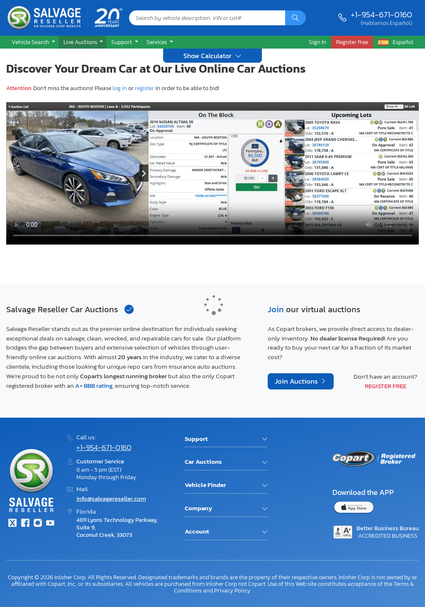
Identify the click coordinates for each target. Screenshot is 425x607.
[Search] (295, 17)
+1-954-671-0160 (381, 14)
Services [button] (157, 42)
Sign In (317, 42)
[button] (33, 42)
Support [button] (122, 42)
